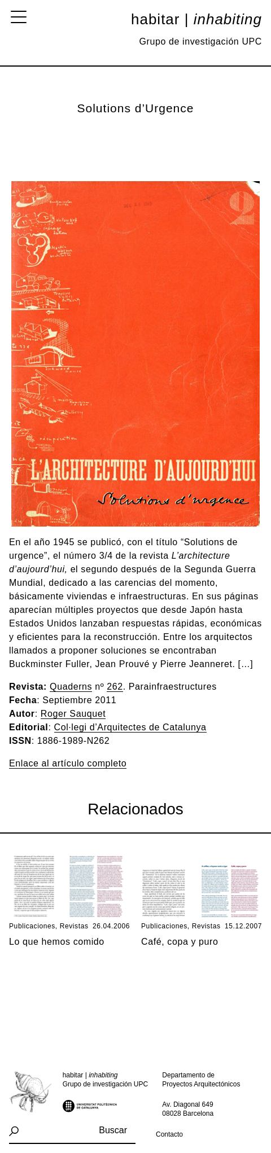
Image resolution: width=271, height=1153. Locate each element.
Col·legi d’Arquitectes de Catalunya (130, 727)
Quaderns (71, 686)
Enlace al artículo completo (67, 763)
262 (115, 686)
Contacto (169, 1134)
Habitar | (196, 19)
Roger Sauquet (73, 713)
